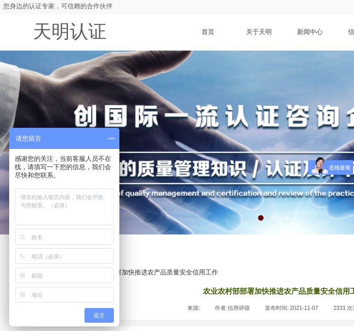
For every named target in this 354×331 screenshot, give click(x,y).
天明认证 (70, 31)
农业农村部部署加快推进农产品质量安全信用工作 (147, 272)
